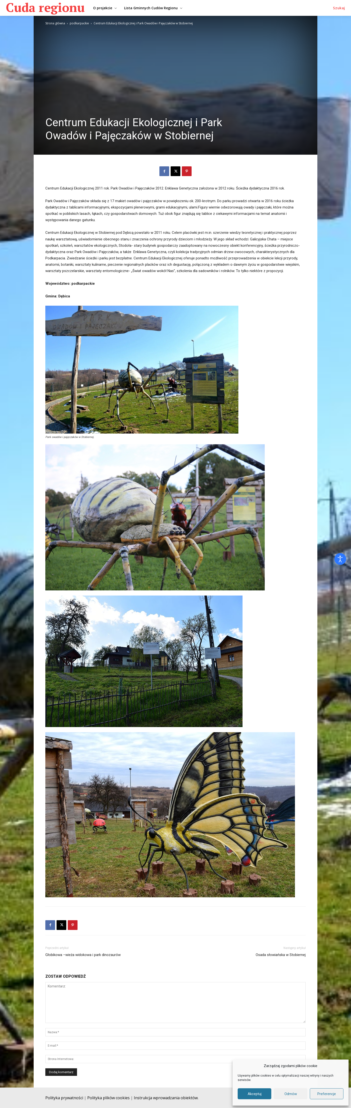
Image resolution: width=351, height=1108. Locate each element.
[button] (339, 8)
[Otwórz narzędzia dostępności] (340, 559)
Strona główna (55, 23)
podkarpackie (79, 23)
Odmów (290, 1094)
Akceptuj (255, 1094)
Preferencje (326, 1094)
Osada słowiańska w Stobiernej (281, 955)
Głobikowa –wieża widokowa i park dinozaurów (83, 955)
